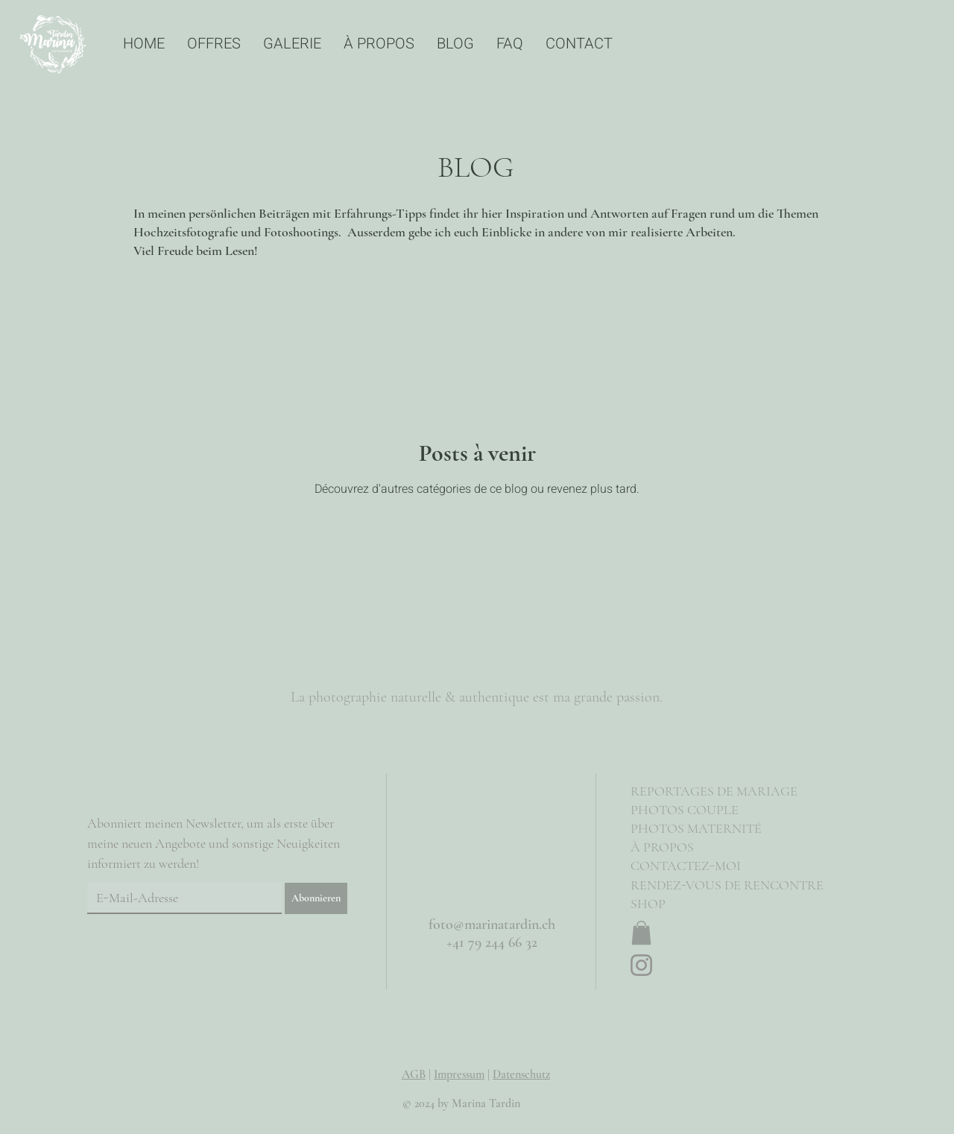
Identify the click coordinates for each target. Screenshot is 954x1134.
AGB (414, 1074)
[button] (641, 933)
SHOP (648, 903)
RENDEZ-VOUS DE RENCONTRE (727, 885)
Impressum (459, 1074)
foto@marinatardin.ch (492, 924)
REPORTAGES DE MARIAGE (714, 791)
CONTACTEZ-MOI (686, 865)
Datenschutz (521, 1074)
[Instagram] (641, 965)
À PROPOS (662, 847)
